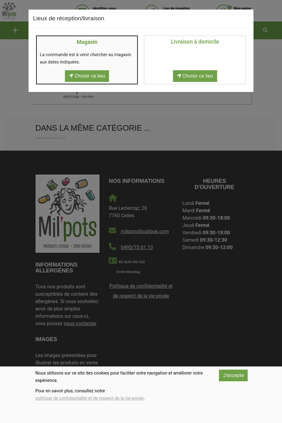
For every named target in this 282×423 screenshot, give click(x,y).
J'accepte (233, 375)
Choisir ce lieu (87, 76)
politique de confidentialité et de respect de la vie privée (90, 398)
